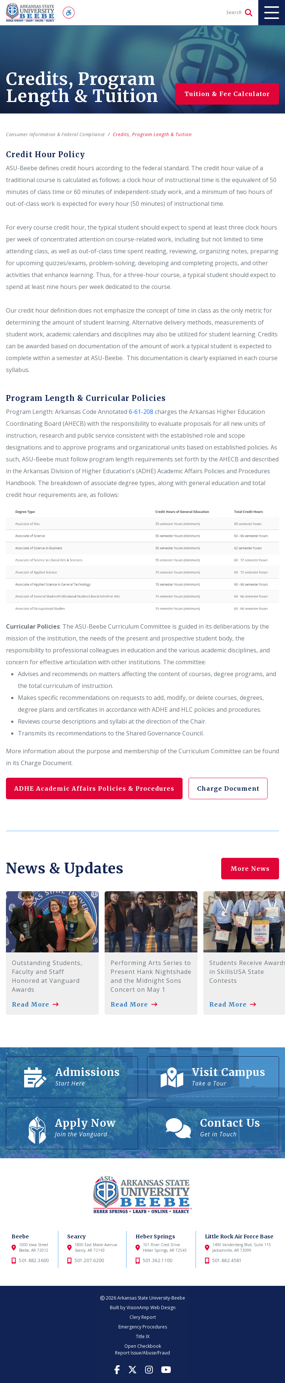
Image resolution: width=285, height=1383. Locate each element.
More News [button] (250, 863)
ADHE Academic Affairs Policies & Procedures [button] (95, 788)
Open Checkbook (142, 1346)
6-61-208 (141, 412)
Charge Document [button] (231, 788)
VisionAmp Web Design (151, 1307)
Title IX (143, 1336)
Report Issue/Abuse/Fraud (142, 1353)
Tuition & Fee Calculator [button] (227, 94)
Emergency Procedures (142, 1327)
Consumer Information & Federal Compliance (58, 134)
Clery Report (143, 1317)
